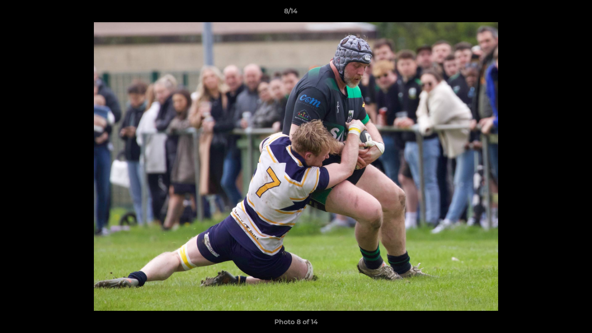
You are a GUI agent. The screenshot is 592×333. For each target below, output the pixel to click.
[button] (553, 13)
